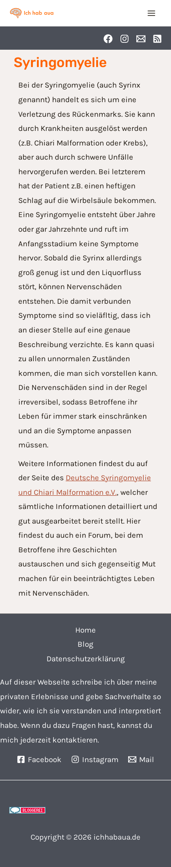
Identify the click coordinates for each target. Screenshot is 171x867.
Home (85, 629)
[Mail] (141, 759)
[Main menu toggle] (151, 13)
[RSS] (157, 38)
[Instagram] (124, 38)
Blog (85, 644)
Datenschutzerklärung (86, 658)
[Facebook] (108, 38)
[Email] (140, 38)
